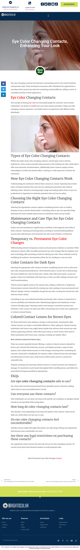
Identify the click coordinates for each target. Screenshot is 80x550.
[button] (48, 15)
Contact (59, 458)
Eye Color (18, 98)
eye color (32, 103)
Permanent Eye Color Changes (39, 241)
